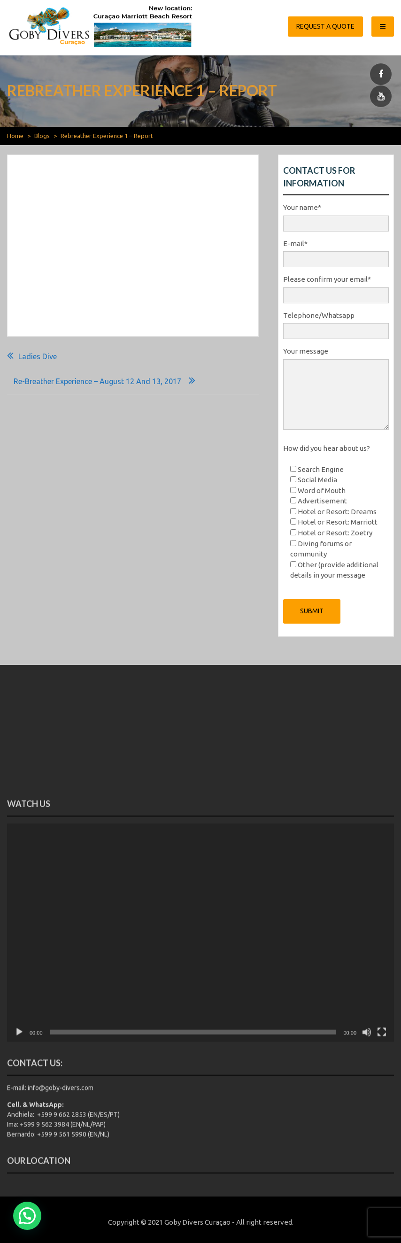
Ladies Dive (37, 356)
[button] (27, 1216)
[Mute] (366, 1180)
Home (15, 135)
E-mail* (336, 251)
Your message (336, 389)
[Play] (19, 1180)
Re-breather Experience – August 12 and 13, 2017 (97, 381)
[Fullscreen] (381, 1180)
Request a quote (325, 26)
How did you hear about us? (326, 448)
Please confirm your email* (336, 287)
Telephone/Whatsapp (336, 323)
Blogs (42, 135)
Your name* (336, 215)
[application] (200, 1081)
